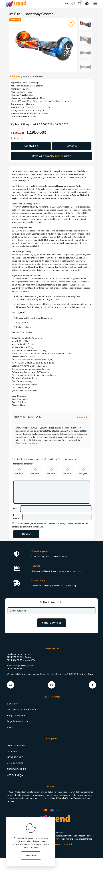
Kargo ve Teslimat (16, 717)
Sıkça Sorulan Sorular (18, 723)
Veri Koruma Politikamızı (33, 844)
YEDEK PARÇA (15, 777)
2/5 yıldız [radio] (35, 473)
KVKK (10, 729)
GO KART (12, 753)
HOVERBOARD (15, 759)
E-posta (16, 517)
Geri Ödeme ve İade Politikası (22, 711)
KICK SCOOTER (15, 765)
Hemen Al (71, 146)
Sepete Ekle (31, 146)
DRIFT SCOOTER (16, 747)
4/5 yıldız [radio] (67, 473)
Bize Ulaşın (12, 705)
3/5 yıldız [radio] (51, 473)
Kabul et (31, 855)
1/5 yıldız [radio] (19, 473)
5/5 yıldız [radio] (83, 473)
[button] (71, 23)
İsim (16, 508)
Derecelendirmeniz (23, 463)
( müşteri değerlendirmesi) (32, 77)
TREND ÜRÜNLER (16, 771)
